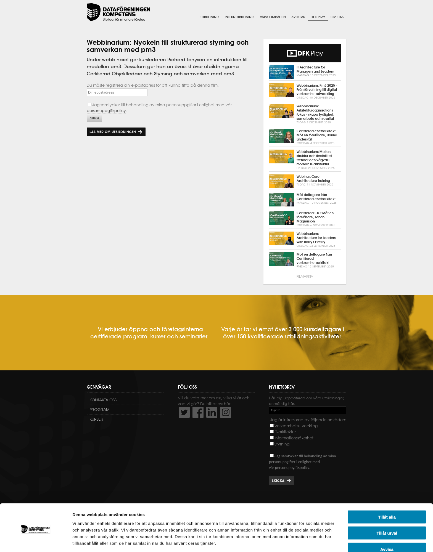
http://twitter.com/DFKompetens (184, 412)
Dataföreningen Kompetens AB (118, 13)
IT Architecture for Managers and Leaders (305, 72)
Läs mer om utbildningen (112, 131)
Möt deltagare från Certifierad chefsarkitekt (305, 199)
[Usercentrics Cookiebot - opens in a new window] (36, 541)
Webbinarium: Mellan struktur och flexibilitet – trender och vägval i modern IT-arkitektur (305, 159)
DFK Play (318, 17)
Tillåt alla (387, 497)
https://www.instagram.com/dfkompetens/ (225, 412)
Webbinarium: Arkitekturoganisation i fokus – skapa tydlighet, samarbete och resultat (305, 114)
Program (99, 409)
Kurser (96, 419)
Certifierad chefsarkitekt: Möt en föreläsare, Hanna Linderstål (305, 137)
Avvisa (387, 529)
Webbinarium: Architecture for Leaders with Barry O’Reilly (305, 239)
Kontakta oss (103, 399)
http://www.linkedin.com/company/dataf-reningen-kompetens (211, 412)
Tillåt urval (387, 513)
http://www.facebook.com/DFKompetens (198, 412)
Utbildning (209, 17)
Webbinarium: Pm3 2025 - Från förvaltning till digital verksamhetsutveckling (305, 91)
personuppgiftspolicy (106, 110)
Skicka (278, 480)
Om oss (337, 17)
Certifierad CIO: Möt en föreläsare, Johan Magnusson (305, 219)
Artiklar (298, 17)
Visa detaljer (300, 541)
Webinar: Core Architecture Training (305, 181)
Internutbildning (239, 17)
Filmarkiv (305, 276)
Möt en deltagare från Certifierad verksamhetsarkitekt (305, 260)
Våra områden (273, 17)
